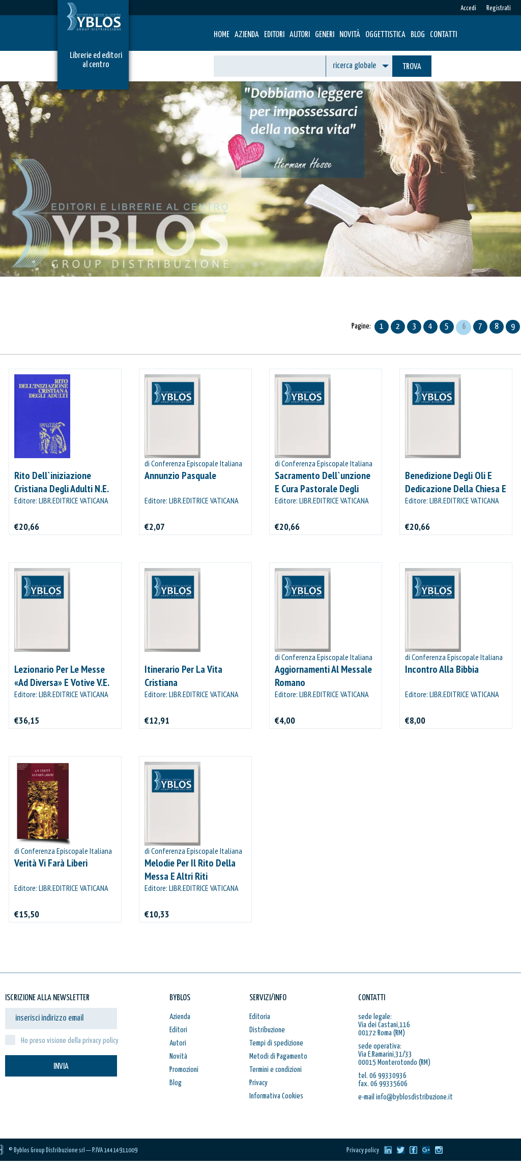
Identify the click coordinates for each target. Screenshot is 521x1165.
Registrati (498, 8)
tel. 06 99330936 (382, 1076)
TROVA (411, 67)
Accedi (468, 8)
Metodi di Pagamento (278, 1056)
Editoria (259, 1017)
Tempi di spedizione (276, 1043)
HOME (221, 35)
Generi (324, 35)
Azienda (247, 35)
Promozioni (183, 1069)
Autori (300, 35)
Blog (418, 35)
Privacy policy (362, 1150)
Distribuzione (267, 1030)
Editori (274, 35)
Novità (349, 35)
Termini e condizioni (275, 1069)
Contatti (443, 35)
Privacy (258, 1083)
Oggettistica (385, 35)
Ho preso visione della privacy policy (70, 1040)
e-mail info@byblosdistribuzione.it (405, 1097)
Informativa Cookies (276, 1096)
